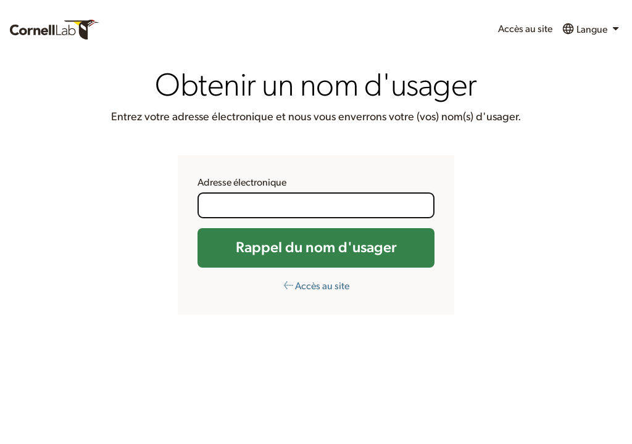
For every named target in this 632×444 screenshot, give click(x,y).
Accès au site (525, 29)
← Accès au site (316, 286)
